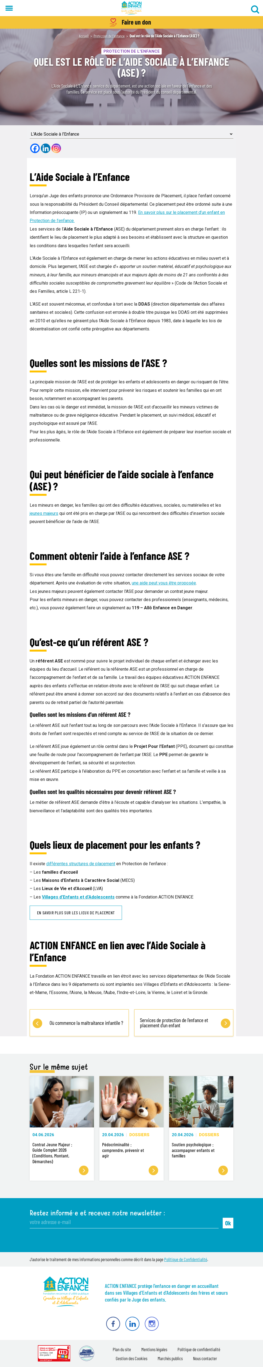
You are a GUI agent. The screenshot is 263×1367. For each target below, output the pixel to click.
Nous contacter (205, 1358)
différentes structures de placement (80, 863)
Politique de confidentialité (199, 1349)
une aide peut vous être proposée (164, 583)
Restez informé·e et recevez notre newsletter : (97, 1213)
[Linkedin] (45, 148)
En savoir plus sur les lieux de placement (76, 912)
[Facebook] (35, 148)
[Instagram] (56, 148)
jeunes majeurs (44, 513)
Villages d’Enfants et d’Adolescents (78, 897)
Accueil (84, 36)
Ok (228, 1223)
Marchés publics (170, 1358)
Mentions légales (154, 1349)
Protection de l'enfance (109, 36)
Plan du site (122, 1349)
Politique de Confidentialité (185, 1259)
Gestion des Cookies (131, 1358)
